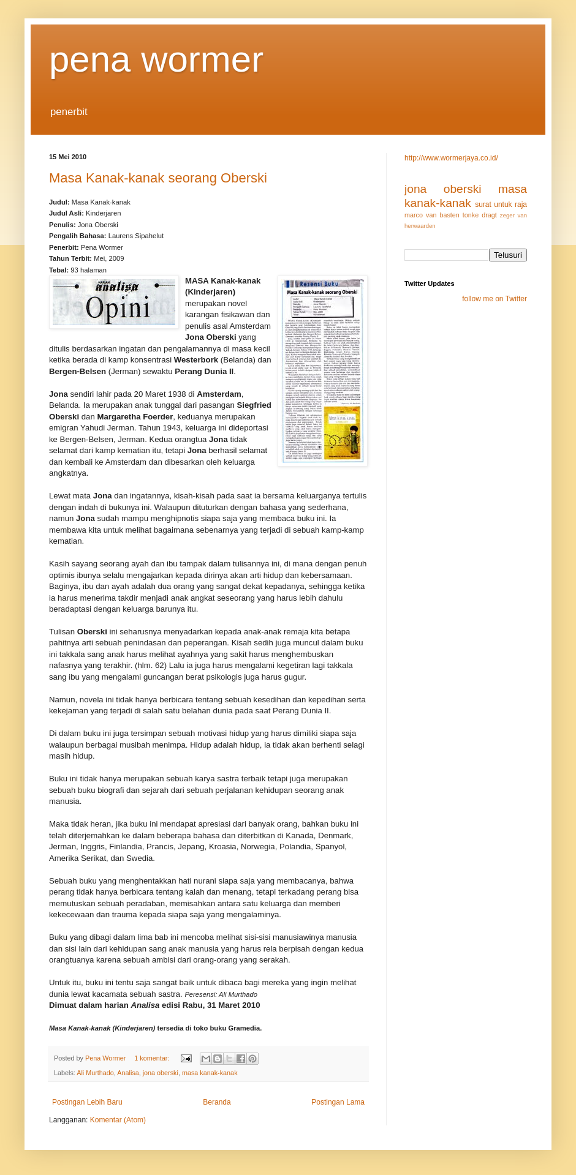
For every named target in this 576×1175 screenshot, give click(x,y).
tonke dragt (480, 215)
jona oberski (160, 1072)
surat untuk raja (501, 204)
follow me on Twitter (494, 299)
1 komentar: (152, 1058)
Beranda (216, 1102)
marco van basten (432, 215)
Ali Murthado (95, 1072)
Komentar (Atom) (118, 1120)
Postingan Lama (338, 1102)
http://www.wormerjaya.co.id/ (451, 158)
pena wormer (156, 59)
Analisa (127, 1072)
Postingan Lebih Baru (87, 1102)
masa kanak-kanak (210, 1072)
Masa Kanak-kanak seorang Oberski (158, 178)
